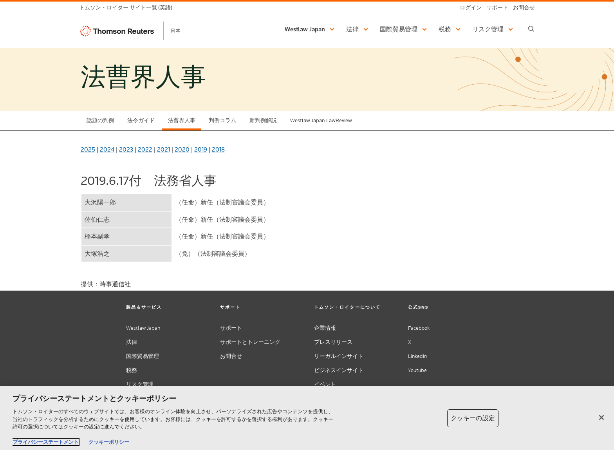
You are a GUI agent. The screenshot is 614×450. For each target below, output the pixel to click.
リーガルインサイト (338, 356)
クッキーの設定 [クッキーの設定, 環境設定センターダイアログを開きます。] (473, 418)
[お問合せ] (521, 8)
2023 (126, 149)
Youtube (417, 370)
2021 (163, 149)
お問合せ (231, 356)
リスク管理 (140, 384)
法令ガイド (141, 120)
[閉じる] (601, 417)
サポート (231, 328)
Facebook (419, 328)
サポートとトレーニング (250, 342)
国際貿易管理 (142, 356)
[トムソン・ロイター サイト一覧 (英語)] (128, 8)
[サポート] (495, 8)
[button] (310, 29)
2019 (200, 149)
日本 (176, 30)
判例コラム (222, 120)
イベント (325, 384)
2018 (218, 149)
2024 (107, 149)
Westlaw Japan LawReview (321, 120)
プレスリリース (333, 342)
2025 (88, 149)
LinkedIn (417, 356)
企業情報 (325, 328)
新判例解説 (263, 120)
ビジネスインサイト (338, 370)
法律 (131, 342)
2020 (182, 149)
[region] (307, 418)
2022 (145, 149)
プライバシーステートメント (46, 442)
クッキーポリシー (108, 442)
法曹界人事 (181, 120)
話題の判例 (100, 120)
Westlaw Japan (143, 328)
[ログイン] (468, 8)
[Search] (531, 29)
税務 (131, 370)
